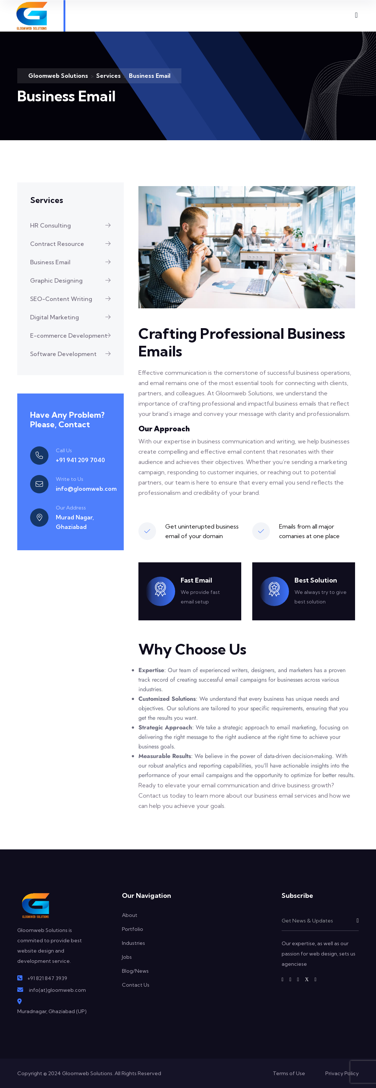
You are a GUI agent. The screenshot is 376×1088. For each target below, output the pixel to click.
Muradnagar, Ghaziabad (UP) (52, 1011)
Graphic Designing (73, 280)
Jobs (127, 957)
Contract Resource (73, 244)
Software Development (73, 354)
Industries (133, 943)
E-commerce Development (73, 335)
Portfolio (132, 929)
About (129, 915)
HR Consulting (73, 225)
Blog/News (135, 971)
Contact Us (135, 985)
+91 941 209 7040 (80, 460)
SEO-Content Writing (73, 299)
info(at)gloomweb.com (57, 990)
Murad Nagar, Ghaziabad (75, 522)
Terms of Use (289, 1073)
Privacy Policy (342, 1073)
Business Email (73, 262)
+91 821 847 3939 (47, 978)
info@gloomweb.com (86, 488)
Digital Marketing (73, 317)
